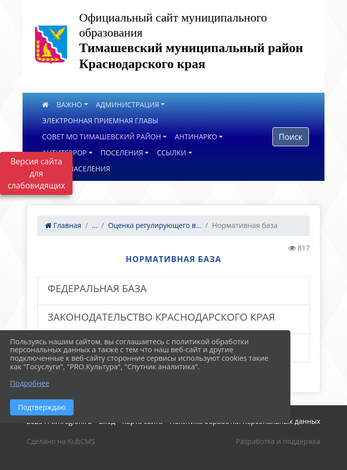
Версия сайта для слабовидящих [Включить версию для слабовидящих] (36, 173)
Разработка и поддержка (278, 441)
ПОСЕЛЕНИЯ (122, 152)
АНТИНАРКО (196, 136)
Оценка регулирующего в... (154, 225)
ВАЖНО (69, 104)
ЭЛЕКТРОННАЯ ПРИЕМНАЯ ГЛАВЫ (100, 120)
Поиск (290, 136)
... (95, 225)
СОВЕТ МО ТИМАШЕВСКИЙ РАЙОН (101, 136)
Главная (63, 225)
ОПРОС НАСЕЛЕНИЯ (76, 168)
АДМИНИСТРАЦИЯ (127, 104)
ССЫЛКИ (171, 152)
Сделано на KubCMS (61, 441)
